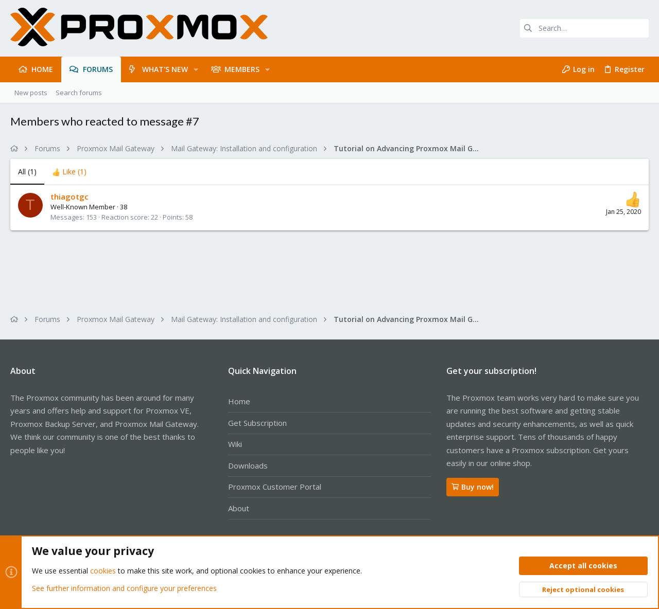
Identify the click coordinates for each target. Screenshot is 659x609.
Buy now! (473, 487)
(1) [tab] (27, 171)
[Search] (584, 28)
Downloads (248, 465)
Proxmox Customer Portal (274, 486)
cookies (103, 571)
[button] (196, 69)
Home (239, 401)
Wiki (235, 444)
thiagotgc (69, 196)
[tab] (69, 172)
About (238, 508)
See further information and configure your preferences (124, 588)
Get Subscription (257, 423)
